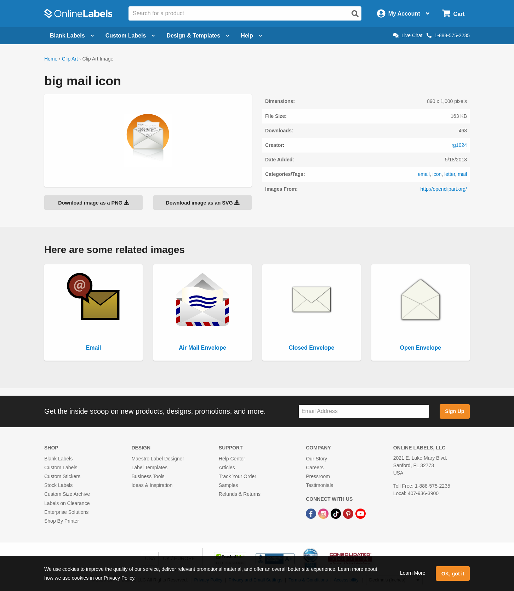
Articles (227, 467)
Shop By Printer (61, 521)
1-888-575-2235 (448, 35)
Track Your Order (237, 476)
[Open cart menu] (453, 13)
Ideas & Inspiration (151, 485)
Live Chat (407, 35)
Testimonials (319, 485)
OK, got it (452, 573)
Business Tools (147, 476)
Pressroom (318, 476)
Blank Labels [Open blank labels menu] (72, 36)
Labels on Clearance (67, 503)
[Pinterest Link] (349, 513)
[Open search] (355, 13)
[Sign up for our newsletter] (364, 411)
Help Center (232, 458)
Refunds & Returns (240, 494)
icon (437, 174)
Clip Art (70, 59)
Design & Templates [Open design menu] (197, 36)
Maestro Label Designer (157, 458)
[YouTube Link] (360, 513)
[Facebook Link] (312, 513)
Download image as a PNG (93, 203)
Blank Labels (58, 458)
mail (462, 174)
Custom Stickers (62, 476)
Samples (228, 485)
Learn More (413, 573)
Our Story (316, 458)
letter (449, 174)
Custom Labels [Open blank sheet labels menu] (130, 36)
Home (50, 59)
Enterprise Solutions (66, 512)
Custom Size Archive (67, 494)
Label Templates (149, 467)
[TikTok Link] (336, 513)
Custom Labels (60, 467)
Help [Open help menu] (251, 36)
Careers (315, 467)
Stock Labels (58, 485)
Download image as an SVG (202, 203)
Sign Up (454, 411)
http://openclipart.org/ (443, 189)
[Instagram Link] (324, 513)
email (423, 174)
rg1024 (459, 145)
